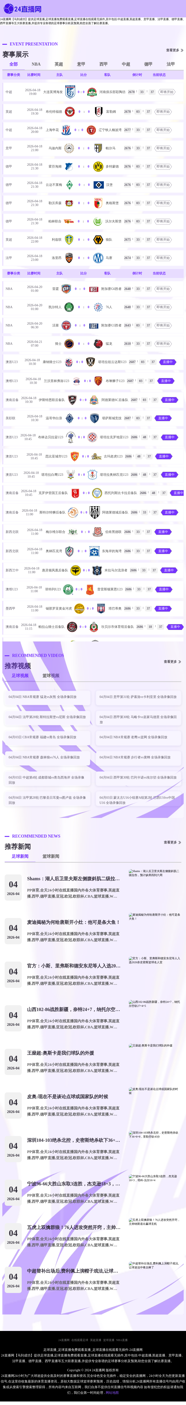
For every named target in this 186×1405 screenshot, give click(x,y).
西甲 (103, 64)
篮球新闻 (50, 856)
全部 (13, 64)
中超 (126, 64)
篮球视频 (50, 675)
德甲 (148, 64)
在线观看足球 (79, 1340)
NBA (36, 64)
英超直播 (95, 1340)
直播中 (168, 362)
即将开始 (166, 92)
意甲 (81, 64)
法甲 (171, 64)
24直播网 (64, 1340)
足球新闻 (20, 856)
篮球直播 (108, 1340)
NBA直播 (122, 1340)
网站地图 (112, 1392)
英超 (59, 64)
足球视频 (20, 675)
